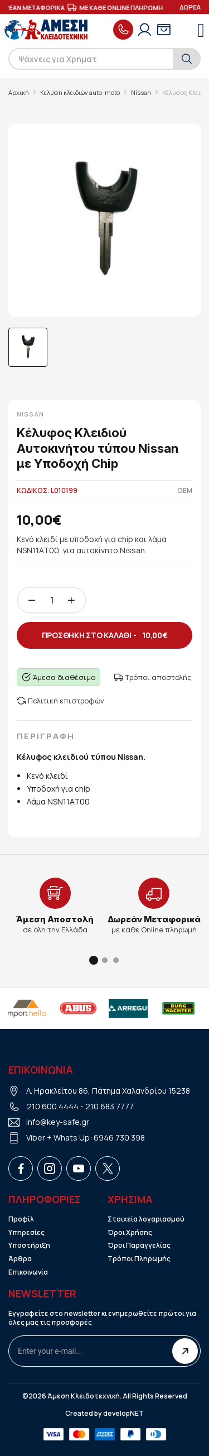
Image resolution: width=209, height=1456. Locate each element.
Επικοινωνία (28, 1272)
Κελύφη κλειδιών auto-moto (80, 92)
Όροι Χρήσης (130, 1232)
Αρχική (18, 92)
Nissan (141, 92)
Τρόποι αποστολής (153, 677)
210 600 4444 (53, 1106)
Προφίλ (21, 1219)
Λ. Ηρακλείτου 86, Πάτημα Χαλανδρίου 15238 (108, 1090)
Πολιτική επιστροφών (60, 701)
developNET (123, 1413)
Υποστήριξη (29, 1245)
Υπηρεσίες (26, 1232)
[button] (93, 960)
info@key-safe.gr (57, 1122)
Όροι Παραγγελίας (139, 1245)
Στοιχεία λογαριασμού (146, 1219)
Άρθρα (20, 1258)
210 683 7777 (109, 1106)
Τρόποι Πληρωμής (139, 1258)
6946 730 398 (119, 1137)
